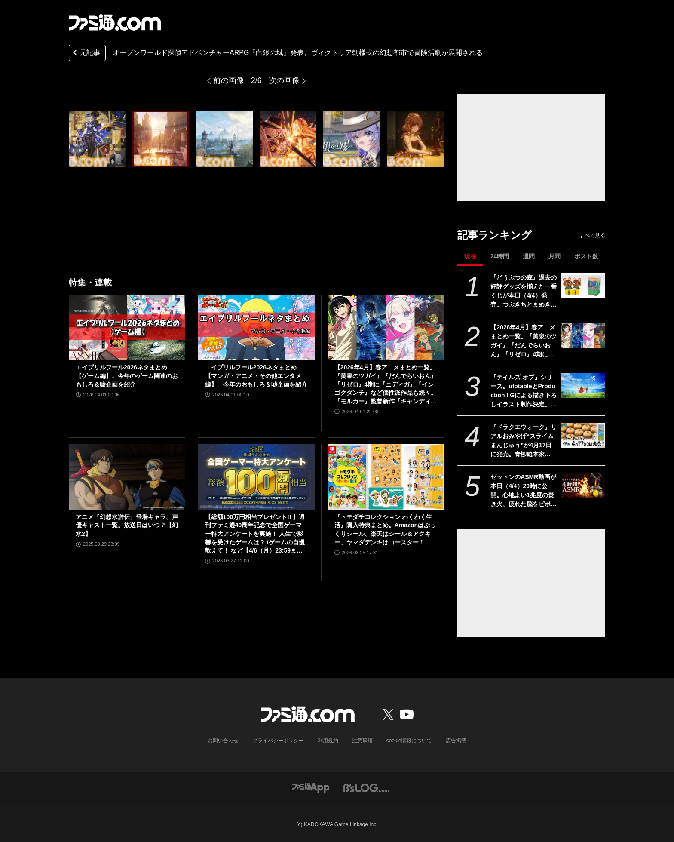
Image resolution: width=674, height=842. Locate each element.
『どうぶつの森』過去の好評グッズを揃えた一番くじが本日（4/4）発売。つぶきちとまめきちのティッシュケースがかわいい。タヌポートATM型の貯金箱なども (523, 291)
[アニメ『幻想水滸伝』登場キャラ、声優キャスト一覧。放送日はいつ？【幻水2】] (127, 476)
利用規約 (328, 741)
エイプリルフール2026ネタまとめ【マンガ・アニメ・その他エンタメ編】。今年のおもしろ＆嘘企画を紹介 (256, 375)
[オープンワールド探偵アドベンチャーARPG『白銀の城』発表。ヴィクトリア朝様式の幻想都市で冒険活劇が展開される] (97, 139)
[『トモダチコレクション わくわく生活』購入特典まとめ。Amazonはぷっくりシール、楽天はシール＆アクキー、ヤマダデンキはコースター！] (386, 476)
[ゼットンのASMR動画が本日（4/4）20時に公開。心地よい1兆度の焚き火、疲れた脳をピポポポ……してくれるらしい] (583, 485)
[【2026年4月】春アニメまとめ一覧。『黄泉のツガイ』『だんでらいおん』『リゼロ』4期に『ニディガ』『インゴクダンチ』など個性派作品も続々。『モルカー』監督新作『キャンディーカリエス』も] (583, 335)
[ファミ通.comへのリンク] (115, 22)
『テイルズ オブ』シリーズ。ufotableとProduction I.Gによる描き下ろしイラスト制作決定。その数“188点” (523, 391)
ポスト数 (586, 256)
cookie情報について (409, 741)
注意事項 (362, 741)
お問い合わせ (223, 741)
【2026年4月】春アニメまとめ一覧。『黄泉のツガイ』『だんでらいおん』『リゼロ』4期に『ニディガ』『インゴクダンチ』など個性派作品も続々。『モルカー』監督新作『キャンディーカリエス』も (523, 341)
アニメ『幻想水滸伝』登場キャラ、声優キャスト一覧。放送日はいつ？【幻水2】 (127, 525)
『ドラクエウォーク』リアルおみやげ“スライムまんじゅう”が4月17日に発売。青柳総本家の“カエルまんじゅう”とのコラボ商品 (523, 441)
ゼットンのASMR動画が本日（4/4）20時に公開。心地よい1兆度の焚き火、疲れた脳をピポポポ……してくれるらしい (523, 491)
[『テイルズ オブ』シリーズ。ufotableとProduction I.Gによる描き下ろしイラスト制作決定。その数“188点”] (583, 385)
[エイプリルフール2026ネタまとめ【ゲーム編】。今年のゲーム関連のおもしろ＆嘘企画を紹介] (127, 327)
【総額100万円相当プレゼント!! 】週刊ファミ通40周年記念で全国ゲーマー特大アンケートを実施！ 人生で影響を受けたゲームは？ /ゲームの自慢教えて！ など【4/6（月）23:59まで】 (255, 534)
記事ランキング (494, 235)
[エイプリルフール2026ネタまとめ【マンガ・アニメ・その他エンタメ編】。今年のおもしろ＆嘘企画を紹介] (256, 327)
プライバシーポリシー (278, 741)
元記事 (85, 53)
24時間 (499, 256)
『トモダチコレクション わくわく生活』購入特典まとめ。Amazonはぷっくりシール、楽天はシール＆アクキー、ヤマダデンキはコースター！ (385, 529)
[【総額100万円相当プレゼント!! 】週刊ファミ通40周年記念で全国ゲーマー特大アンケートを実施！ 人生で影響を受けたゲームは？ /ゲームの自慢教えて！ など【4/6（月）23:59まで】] (256, 476)
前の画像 (228, 80)
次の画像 (284, 80)
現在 (470, 256)
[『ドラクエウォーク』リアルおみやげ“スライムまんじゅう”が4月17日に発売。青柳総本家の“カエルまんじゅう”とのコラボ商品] (583, 435)
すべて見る (592, 235)
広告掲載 (456, 741)
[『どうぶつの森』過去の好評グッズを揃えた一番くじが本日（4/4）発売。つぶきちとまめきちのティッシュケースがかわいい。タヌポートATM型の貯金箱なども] (583, 285)
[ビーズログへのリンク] (366, 787)
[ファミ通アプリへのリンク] (310, 787)
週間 (529, 256)
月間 (554, 256)
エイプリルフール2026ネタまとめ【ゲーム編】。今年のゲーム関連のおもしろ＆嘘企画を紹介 (127, 375)
